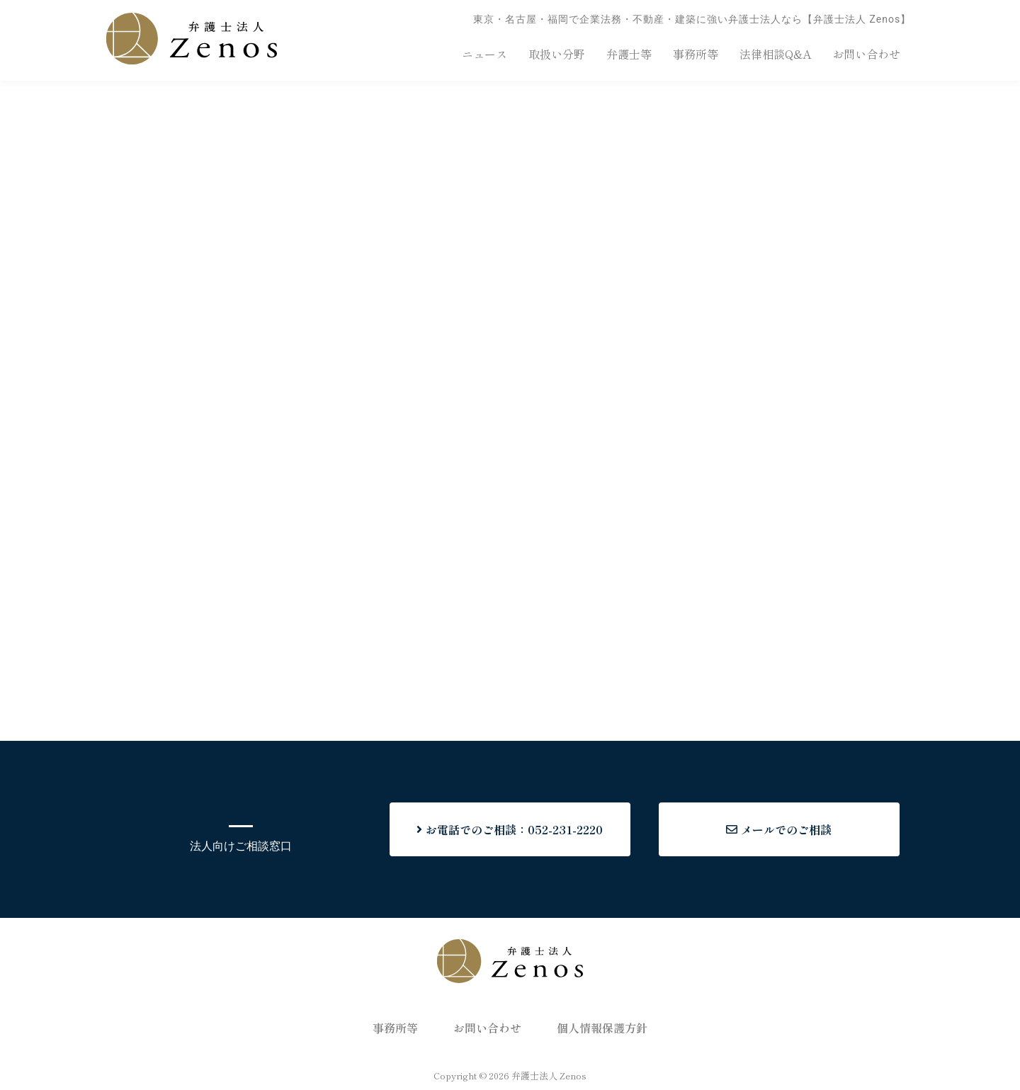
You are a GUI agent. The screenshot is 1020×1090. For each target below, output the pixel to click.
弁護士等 (629, 53)
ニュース (484, 53)
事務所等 (695, 53)
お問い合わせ (866, 53)
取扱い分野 (556, 53)
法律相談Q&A (775, 53)
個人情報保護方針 (602, 1027)
